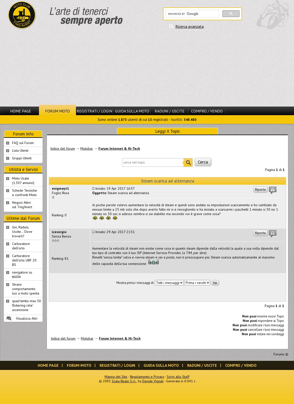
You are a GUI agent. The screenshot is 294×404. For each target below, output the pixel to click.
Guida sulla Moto (132, 111)
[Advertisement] (147, 67)
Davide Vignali (153, 381)
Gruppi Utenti (22, 158)
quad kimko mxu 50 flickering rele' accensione (26, 305)
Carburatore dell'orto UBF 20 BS (24, 260)
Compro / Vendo (207, 111)
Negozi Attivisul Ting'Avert (22, 204)
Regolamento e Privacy (147, 376)
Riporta (260, 189)
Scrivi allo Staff (178, 376)
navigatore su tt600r (22, 274)
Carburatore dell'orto (21, 245)
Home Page (20, 111)
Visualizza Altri (26, 318)
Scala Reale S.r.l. (124, 381)
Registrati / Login (94, 111)
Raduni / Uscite (169, 111)
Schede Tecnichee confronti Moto (24, 192)
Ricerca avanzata (189, 26)
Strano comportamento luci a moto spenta (25, 288)
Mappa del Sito (116, 376)
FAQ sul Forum (23, 143)
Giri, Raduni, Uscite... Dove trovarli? (22, 231)
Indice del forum (62, 148)
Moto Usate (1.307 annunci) (23, 180)
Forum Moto (57, 111)
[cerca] (192, 13)
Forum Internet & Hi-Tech (119, 148)
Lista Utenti (20, 150)
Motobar (86, 148)
